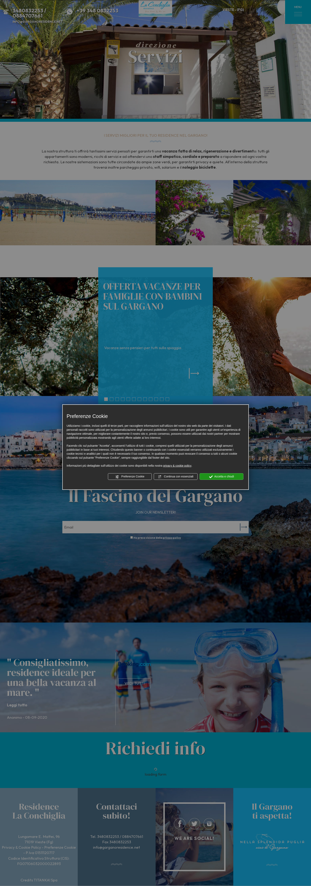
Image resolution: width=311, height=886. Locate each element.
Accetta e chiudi (221, 476)
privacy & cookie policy (177, 465)
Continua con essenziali (175, 476)
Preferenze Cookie (129, 476)
